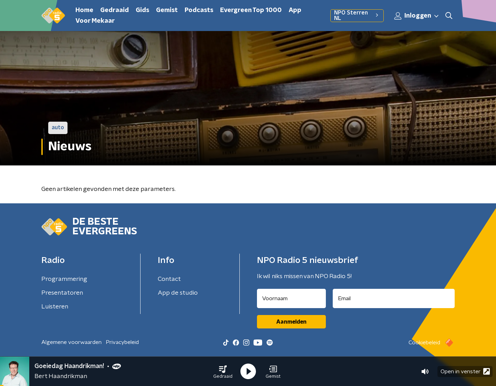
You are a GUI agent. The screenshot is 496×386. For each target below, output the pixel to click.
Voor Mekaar (95, 21)
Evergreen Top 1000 (251, 10)
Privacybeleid (122, 342)
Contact (169, 279)
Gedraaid (114, 10)
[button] (223, 371)
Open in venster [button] (465, 371)
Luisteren (54, 307)
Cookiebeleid (424, 342)
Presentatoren (62, 293)
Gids (142, 10)
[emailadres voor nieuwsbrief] (394, 298)
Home (84, 10)
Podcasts (199, 10)
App (295, 10)
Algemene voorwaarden (71, 342)
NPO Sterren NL (357, 15)
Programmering (64, 279)
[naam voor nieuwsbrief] (291, 298)
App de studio (178, 293)
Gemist (167, 10)
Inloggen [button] (417, 16)
